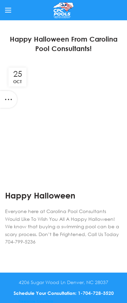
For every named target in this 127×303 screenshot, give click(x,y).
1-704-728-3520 (96, 293)
